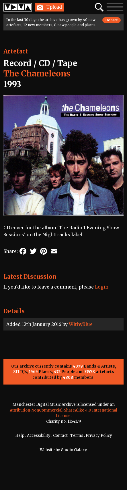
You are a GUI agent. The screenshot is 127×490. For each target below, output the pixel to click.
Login (101, 287)
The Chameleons (36, 73)
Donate (111, 20)
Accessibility (38, 435)
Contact (60, 435)
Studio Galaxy (74, 449)
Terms (76, 435)
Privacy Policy (99, 435)
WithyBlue (81, 324)
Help (19, 435)
